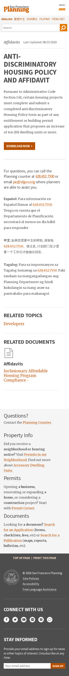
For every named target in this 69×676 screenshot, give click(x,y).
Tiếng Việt (58, 19)
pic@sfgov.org (24, 181)
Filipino (44, 19)
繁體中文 (19, 19)
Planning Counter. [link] (37, 423)
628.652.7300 (45, 176)
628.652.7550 (47, 270)
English (6, 19)
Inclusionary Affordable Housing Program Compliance (26, 375)
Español (32, 19)
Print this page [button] (44, 558)
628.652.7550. (43, 205)
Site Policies (31, 579)
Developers (14, 323)
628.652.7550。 (15, 246)
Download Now (18, 146)
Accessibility (31, 584)
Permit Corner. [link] (23, 508)
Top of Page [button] (21, 558)
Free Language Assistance (39, 589)
